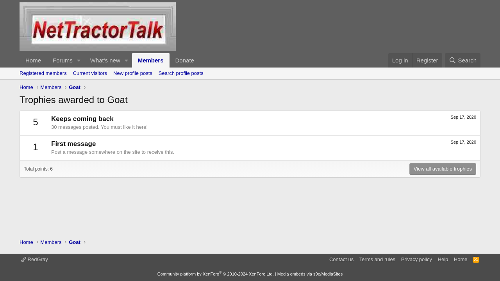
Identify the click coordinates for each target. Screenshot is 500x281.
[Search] (462, 60)
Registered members (43, 73)
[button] (78, 60)
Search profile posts (181, 73)
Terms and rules (377, 259)
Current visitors (90, 73)
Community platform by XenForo (215, 274)
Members (151, 60)
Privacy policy (416, 259)
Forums (63, 60)
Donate (184, 60)
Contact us (341, 259)
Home (33, 60)
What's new (105, 60)
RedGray (34, 259)
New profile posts (132, 73)
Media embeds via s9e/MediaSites (310, 274)
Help (443, 259)
